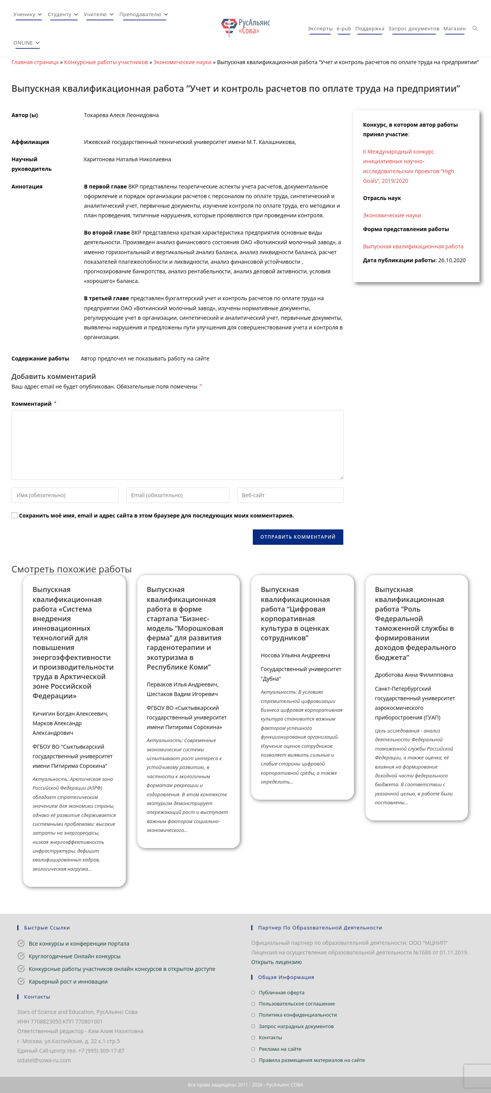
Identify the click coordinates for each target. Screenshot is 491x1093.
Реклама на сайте (280, 1048)
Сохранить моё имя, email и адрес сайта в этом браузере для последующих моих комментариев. (156, 515)
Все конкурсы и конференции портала (79, 943)
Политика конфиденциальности (298, 1014)
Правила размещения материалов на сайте (312, 1060)
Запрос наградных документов (296, 1026)
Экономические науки (182, 62)
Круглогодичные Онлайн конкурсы (74, 956)
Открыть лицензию (276, 962)
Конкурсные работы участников (106, 62)
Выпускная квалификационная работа (413, 246)
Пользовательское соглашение (297, 1003)
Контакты (270, 1037)
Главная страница (35, 62)
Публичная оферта (282, 992)
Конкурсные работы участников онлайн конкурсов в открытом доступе (122, 968)
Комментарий (34, 403)
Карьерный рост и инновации (68, 981)
